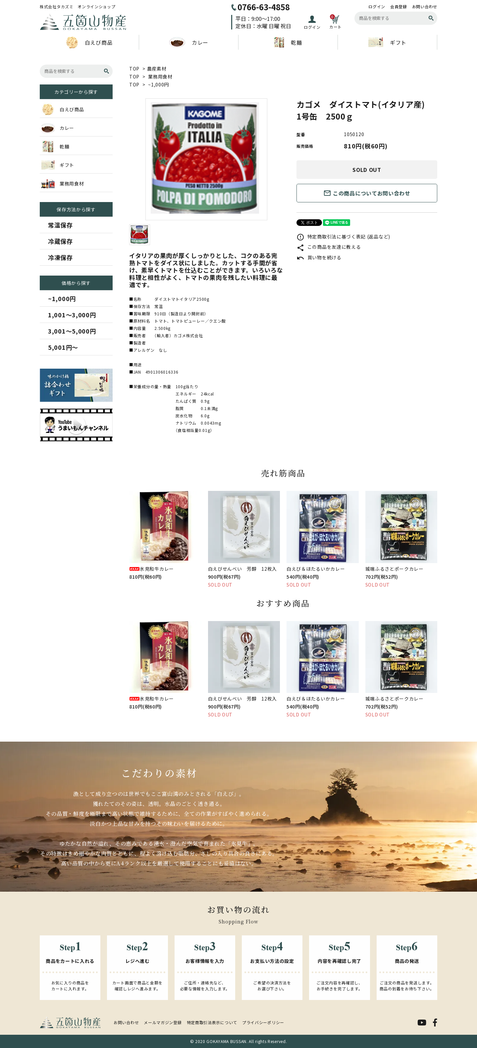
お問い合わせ (424, 7)
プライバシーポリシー (263, 1022)
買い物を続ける (319, 257)
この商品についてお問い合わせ (366, 193)
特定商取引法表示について (212, 1022)
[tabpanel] (206, 159)
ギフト (387, 42)
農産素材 (157, 68)
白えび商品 (89, 42)
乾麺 (288, 42)
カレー (188, 42)
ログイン (376, 7)
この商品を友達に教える (328, 246)
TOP (134, 68)
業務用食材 (160, 76)
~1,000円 (158, 84)
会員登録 (398, 7)
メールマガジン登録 (163, 1022)
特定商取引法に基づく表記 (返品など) (343, 236)
